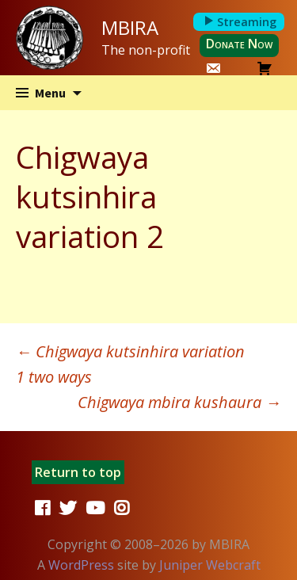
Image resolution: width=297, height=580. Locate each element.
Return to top (78, 472)
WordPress (81, 565)
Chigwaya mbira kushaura (179, 402)
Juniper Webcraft (210, 565)
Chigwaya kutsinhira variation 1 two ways (130, 364)
